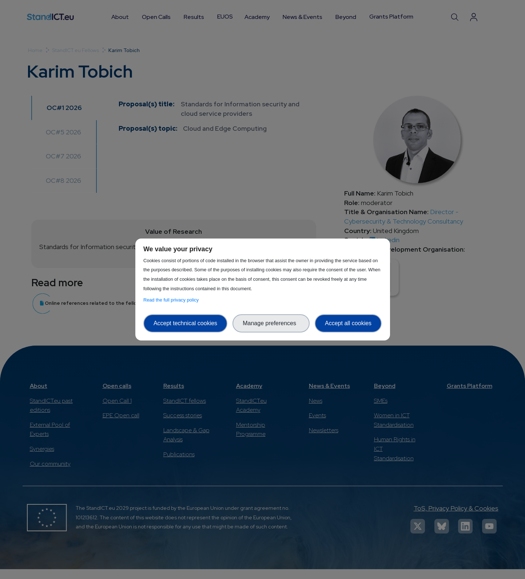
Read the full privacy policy (172, 300)
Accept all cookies (348, 323)
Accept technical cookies (185, 323)
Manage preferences (271, 323)
